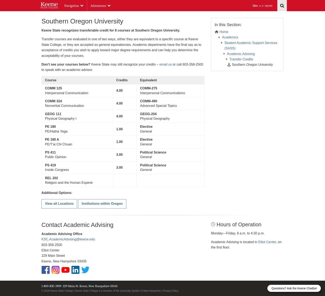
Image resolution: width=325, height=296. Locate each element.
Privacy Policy (170, 290)
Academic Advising (241, 54)
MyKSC (269, 5)
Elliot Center (267, 242)
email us (165, 64)
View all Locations (59, 203)
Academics (230, 37)
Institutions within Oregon (102, 203)
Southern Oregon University (252, 64)
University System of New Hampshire (140, 290)
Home (223, 32)
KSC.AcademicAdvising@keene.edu (68, 239)
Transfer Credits (241, 59)
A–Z (261, 5)
